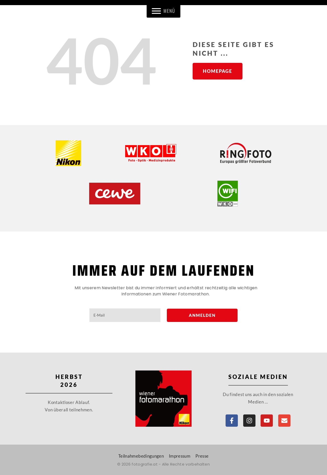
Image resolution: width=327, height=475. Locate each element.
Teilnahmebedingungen (141, 456)
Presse (201, 456)
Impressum (179, 456)
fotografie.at (145, 464)
